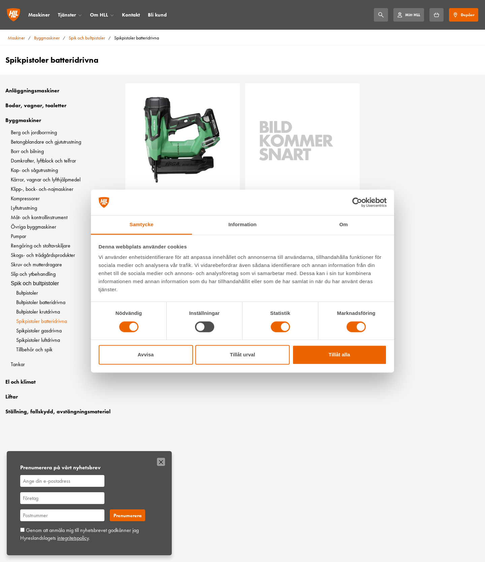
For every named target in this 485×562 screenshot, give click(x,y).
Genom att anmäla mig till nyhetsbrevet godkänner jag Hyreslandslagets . (79, 534)
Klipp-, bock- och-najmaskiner (42, 189)
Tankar (18, 364)
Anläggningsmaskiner (32, 90)
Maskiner (39, 14)
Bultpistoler (27, 292)
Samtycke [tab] (142, 225)
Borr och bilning (27, 151)
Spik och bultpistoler (87, 38)
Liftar (11, 396)
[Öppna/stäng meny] (80, 15)
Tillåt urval (242, 355)
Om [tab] (343, 225)
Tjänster (67, 14)
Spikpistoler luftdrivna (38, 340)
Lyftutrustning (24, 207)
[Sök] (381, 15)
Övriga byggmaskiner (33, 226)
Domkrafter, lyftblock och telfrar (43, 160)
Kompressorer (25, 198)
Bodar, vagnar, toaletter (35, 105)
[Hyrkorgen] (436, 15)
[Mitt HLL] (408, 15)
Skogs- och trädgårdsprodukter (43, 255)
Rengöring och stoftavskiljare (40, 245)
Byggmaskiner (47, 38)
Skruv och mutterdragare (36, 264)
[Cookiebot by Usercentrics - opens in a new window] (357, 202)
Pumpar (18, 236)
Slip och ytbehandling (33, 273)
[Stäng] (161, 462)
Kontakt (131, 14)
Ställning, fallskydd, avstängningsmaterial (57, 411)
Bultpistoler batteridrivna (40, 302)
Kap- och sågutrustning (34, 170)
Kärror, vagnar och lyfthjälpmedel (45, 179)
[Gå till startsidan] (13, 15)
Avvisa (146, 355)
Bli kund (157, 14)
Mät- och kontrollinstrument (39, 217)
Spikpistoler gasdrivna (39, 330)
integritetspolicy (73, 537)
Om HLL (99, 14)
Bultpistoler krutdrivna (38, 311)
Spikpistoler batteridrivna (41, 321)
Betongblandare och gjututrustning (46, 141)
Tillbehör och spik (34, 349)
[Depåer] (463, 15)
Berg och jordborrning (34, 132)
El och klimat (20, 381)
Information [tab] (242, 225)
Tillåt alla (339, 355)
